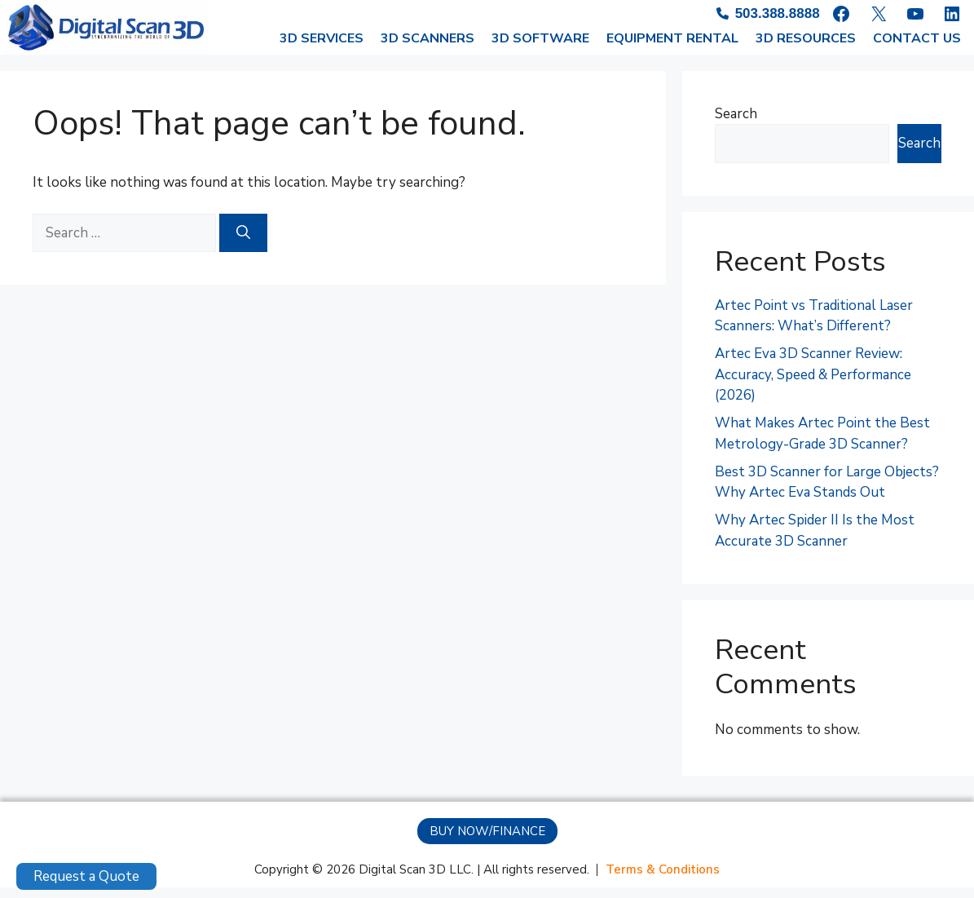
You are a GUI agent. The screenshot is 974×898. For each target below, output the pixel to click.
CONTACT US (917, 49)
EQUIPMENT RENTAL (672, 49)
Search (736, 124)
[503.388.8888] (759, 14)
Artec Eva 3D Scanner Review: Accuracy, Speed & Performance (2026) (813, 385)
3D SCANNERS (427, 49)
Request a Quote (86, 876)
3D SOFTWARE (540, 49)
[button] (487, 842)
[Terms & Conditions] (663, 880)
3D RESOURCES (806, 49)
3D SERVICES (322, 49)
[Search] (243, 243)
